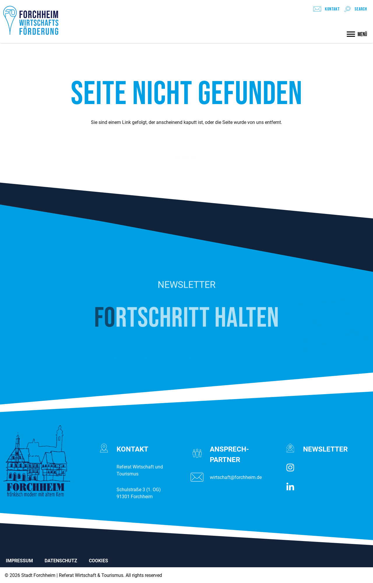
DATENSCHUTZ (61, 560)
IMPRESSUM (19, 560)
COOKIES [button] (98, 560)
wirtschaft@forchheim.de (236, 477)
